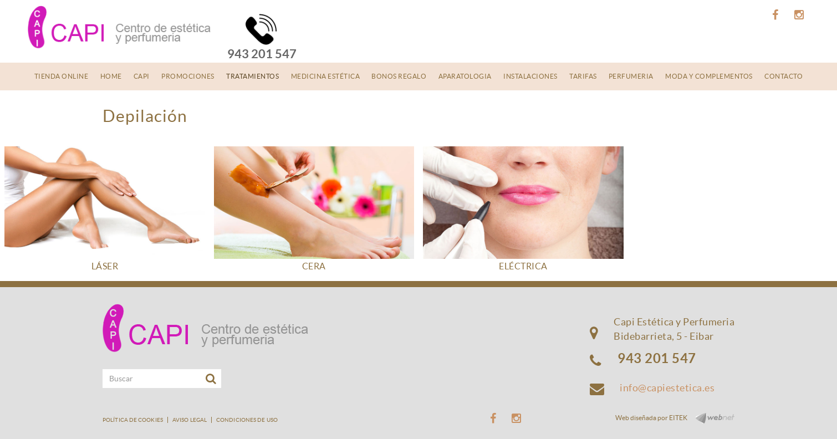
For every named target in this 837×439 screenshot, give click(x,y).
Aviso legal (189, 420)
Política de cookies (133, 420)
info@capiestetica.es (667, 388)
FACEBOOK (777, 15)
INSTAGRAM (800, 15)
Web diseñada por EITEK (651, 417)
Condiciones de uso (247, 420)
